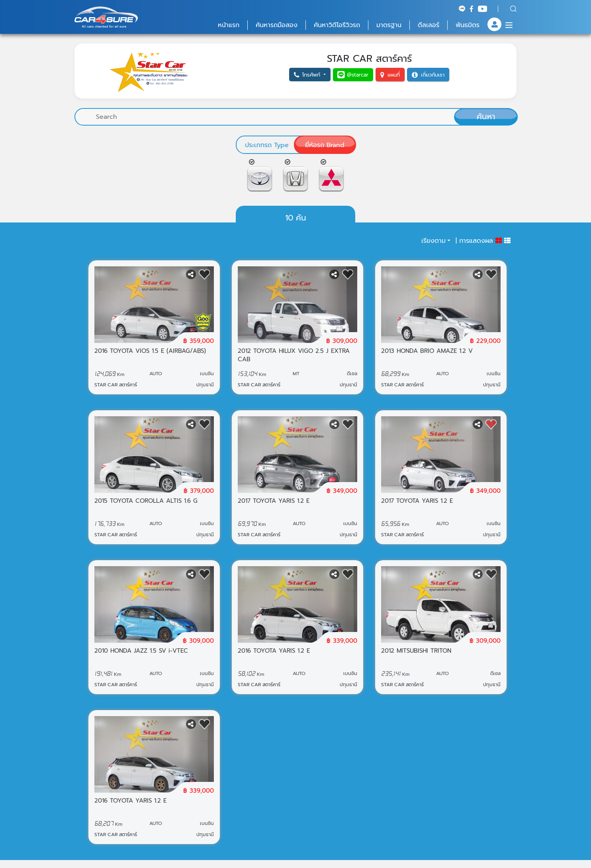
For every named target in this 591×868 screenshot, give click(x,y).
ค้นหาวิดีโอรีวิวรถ (337, 25)
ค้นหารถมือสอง (276, 25)
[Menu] (509, 25)
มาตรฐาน (388, 25)
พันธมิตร (467, 25)
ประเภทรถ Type (267, 145)
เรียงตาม (433, 241)
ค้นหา (486, 116)
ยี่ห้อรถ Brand (324, 145)
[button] (310, 75)
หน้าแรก (228, 25)
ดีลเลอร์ (428, 25)
